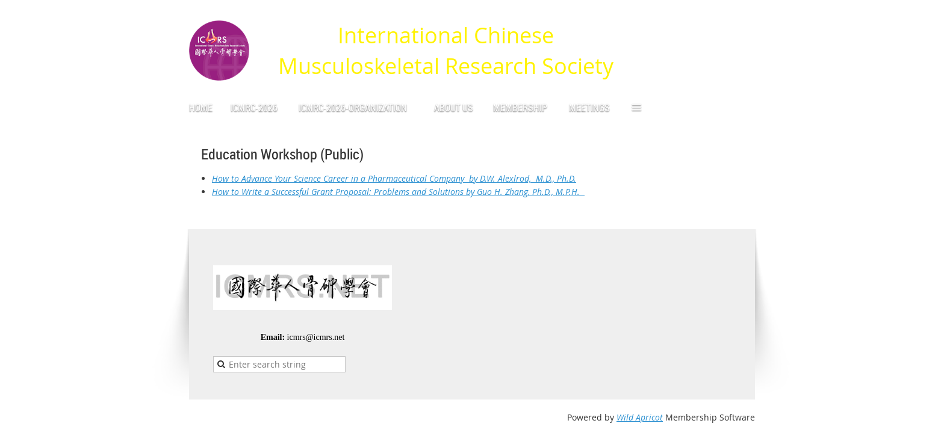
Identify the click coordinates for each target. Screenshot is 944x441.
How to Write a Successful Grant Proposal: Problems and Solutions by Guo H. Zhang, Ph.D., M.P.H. (398, 191)
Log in (743, 17)
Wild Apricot (639, 417)
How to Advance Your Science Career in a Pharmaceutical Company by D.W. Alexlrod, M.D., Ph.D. (394, 178)
